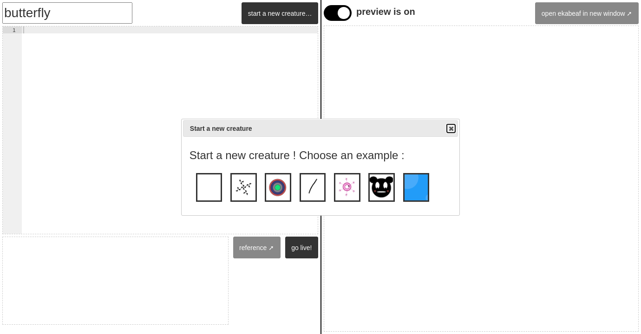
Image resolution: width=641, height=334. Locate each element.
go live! (301, 247)
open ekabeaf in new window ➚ (587, 13)
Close (450, 128)
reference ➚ (256, 247)
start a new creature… (280, 13)
